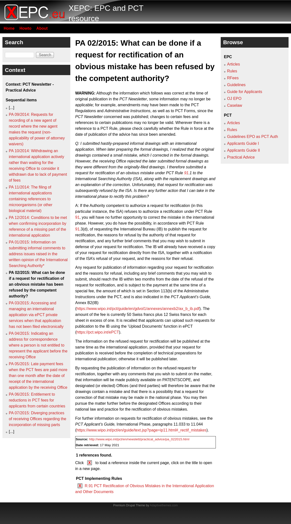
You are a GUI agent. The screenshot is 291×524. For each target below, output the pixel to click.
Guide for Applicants (244, 92)
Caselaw (234, 105)
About (42, 28)
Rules (232, 71)
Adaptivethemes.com (164, 505)
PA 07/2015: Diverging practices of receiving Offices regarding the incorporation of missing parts (37, 419)
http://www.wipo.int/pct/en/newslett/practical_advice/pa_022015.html (139, 439)
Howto (25, 28)
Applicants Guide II (243, 150)
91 (186, 173)
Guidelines (236, 85)
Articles (233, 64)
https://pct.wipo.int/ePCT (97, 332)
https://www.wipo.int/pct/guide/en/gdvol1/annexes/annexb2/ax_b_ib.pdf (137, 309)
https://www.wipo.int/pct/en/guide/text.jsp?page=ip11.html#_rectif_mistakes (141, 430)
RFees (233, 78)
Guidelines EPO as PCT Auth (252, 136)
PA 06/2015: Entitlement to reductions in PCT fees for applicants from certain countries (37, 400)
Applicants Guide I (243, 143)
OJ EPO (234, 98)
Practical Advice (241, 157)
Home (9, 28)
